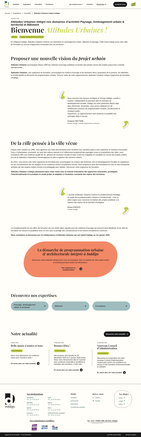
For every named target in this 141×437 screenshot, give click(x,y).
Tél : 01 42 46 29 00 (58, 409)
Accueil (7, 13)
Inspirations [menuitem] (27, 4)
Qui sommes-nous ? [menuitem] (76, 4)
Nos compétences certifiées (42, 420)
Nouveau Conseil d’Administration (107, 347)
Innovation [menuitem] (38, 4)
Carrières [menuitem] (90, 4)
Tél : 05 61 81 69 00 (58, 414)
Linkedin (96, 397)
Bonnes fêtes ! (62, 345)
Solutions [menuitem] (16, 4)
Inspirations (17, 13)
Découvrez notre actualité (115, 334)
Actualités (27, 13)
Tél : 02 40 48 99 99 (37, 409)
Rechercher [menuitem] (100, 4)
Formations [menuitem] (49, 4)
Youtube (96, 401)
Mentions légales (131, 434)
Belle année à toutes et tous (27, 345)
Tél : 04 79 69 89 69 (37, 398)
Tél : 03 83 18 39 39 (58, 404)
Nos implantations (35, 394)
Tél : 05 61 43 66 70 (37, 414)
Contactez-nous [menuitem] (120, 4)
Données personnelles (114, 434)
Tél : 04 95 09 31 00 (37, 404)
